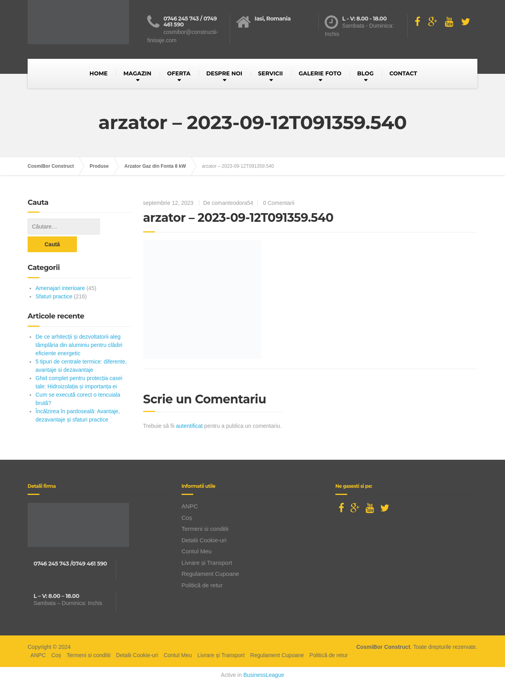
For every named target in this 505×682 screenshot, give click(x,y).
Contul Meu (196, 550)
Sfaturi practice (54, 278)
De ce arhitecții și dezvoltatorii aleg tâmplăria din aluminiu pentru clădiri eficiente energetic (79, 327)
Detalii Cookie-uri (203, 538)
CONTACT (403, 73)
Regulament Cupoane (210, 572)
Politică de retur (202, 583)
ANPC (189, 505)
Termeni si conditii (204, 527)
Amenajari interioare (60, 270)
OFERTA (179, 73)
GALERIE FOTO (320, 73)
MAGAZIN (137, 73)
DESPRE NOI (224, 73)
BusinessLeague (263, 674)
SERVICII (270, 73)
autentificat (189, 426)
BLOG (365, 73)
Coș (186, 516)
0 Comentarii (278, 203)
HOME (99, 73)
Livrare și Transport (206, 561)
